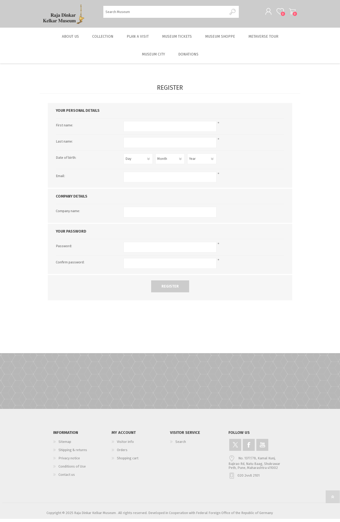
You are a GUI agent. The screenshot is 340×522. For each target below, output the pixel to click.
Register (170, 289)
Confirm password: (70, 265)
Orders (122, 453)
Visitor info (125, 445)
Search (233, 13)
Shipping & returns (72, 453)
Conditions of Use (72, 470)
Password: (64, 249)
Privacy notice (69, 461)
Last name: (64, 145)
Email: (60, 179)
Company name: (68, 214)
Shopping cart (288, 13)
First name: (64, 128)
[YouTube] (262, 448)
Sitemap (64, 445)
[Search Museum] (165, 13)
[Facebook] (249, 448)
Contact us (66, 478)
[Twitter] (235, 448)
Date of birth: (66, 161)
